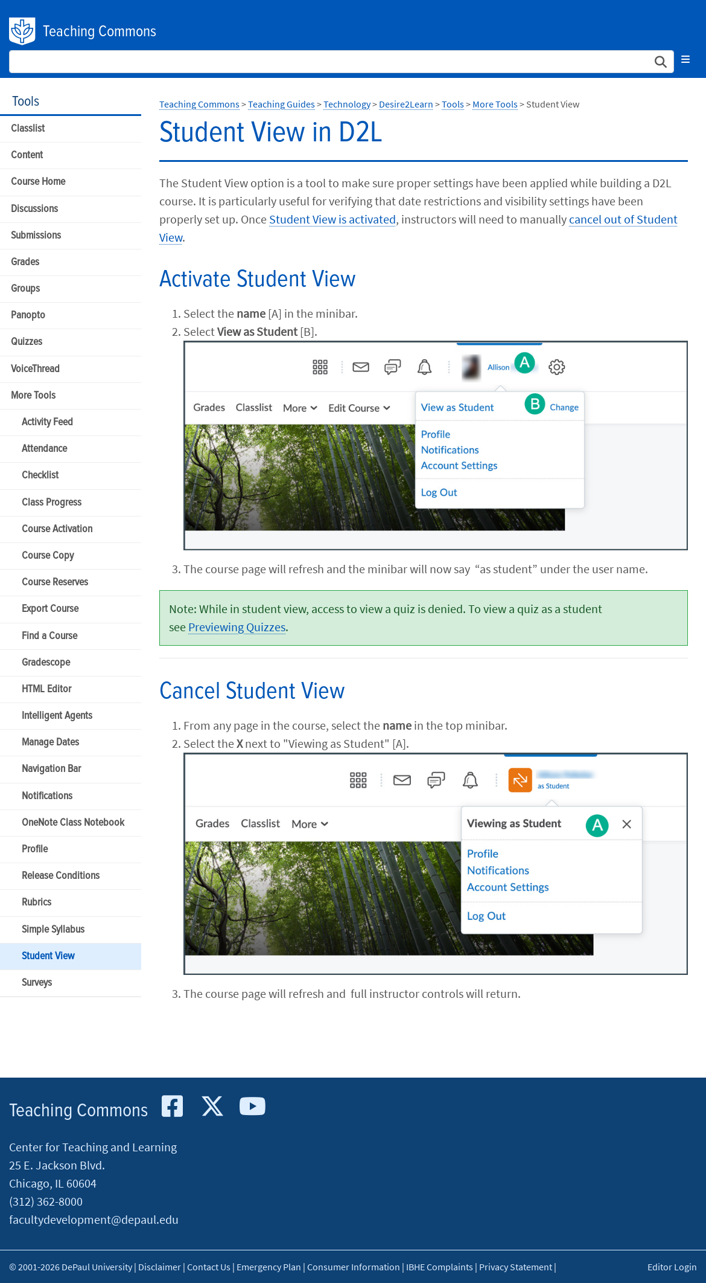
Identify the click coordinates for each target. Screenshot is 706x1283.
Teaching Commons (99, 32)
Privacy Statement (515, 1267)
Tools (25, 101)
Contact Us (209, 1267)
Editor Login (672, 1267)
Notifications (47, 796)
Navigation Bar (51, 769)
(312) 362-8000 (46, 1201)
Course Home (38, 182)
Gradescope (46, 663)
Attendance (44, 449)
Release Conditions (61, 876)
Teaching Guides (281, 104)
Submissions (36, 236)
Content (27, 155)
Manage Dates (50, 743)
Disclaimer (159, 1267)
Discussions (34, 209)
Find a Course (49, 636)
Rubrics (36, 903)
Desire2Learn (406, 104)
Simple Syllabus (53, 930)
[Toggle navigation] (685, 59)
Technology (346, 104)
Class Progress (51, 503)
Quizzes (26, 342)
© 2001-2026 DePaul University (70, 1267)
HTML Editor (46, 689)
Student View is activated (332, 219)
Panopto (28, 316)
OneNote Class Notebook (73, 823)
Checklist (40, 476)
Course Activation (57, 529)
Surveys (37, 983)
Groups (25, 289)
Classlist (28, 129)
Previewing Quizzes (236, 626)
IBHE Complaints (439, 1267)
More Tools (33, 396)
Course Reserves (55, 583)
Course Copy (48, 556)
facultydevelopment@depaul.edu (94, 1219)
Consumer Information (353, 1267)
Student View (48, 956)
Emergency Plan (269, 1267)
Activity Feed (47, 422)
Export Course (50, 609)
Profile (35, 850)
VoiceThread (35, 369)
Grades (25, 262)
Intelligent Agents (57, 716)
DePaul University (23, 31)
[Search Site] (341, 61)
